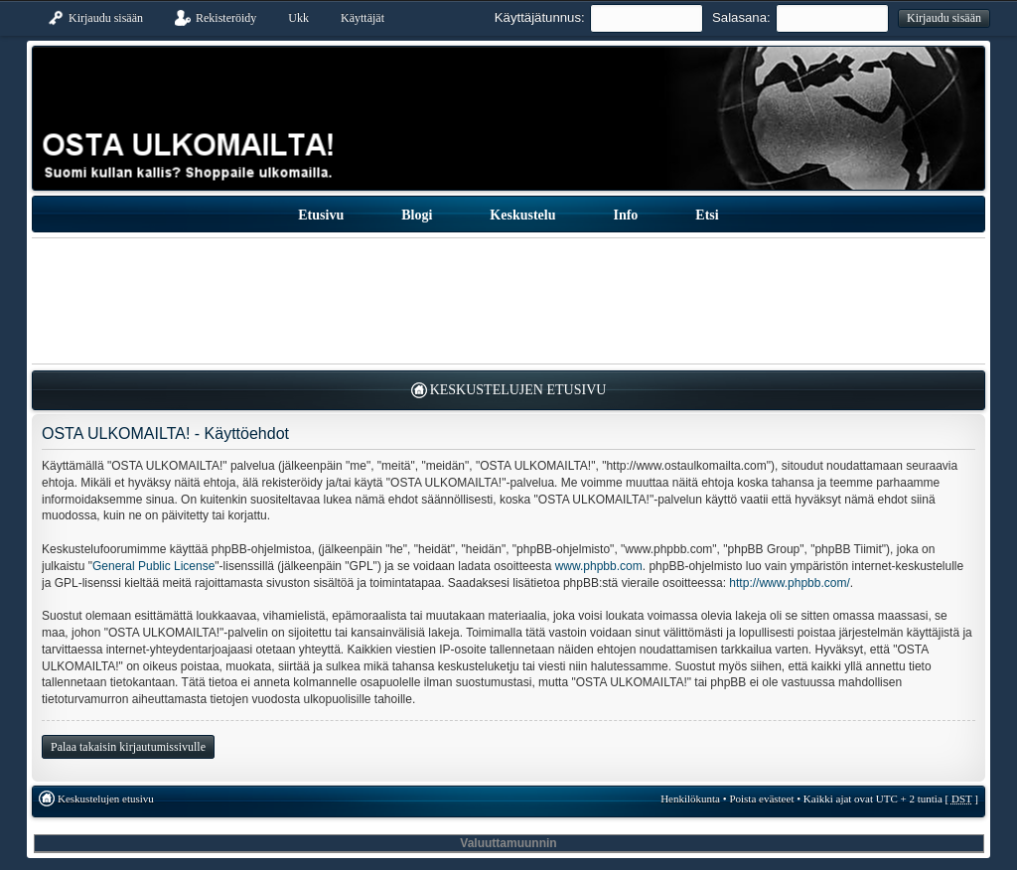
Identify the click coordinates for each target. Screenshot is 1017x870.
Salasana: (741, 17)
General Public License (153, 566)
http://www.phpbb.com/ (789, 583)
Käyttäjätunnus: (540, 17)
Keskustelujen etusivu (518, 389)
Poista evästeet (761, 798)
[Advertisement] (508, 301)
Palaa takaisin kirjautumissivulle (128, 747)
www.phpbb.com (599, 566)
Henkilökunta (690, 798)
